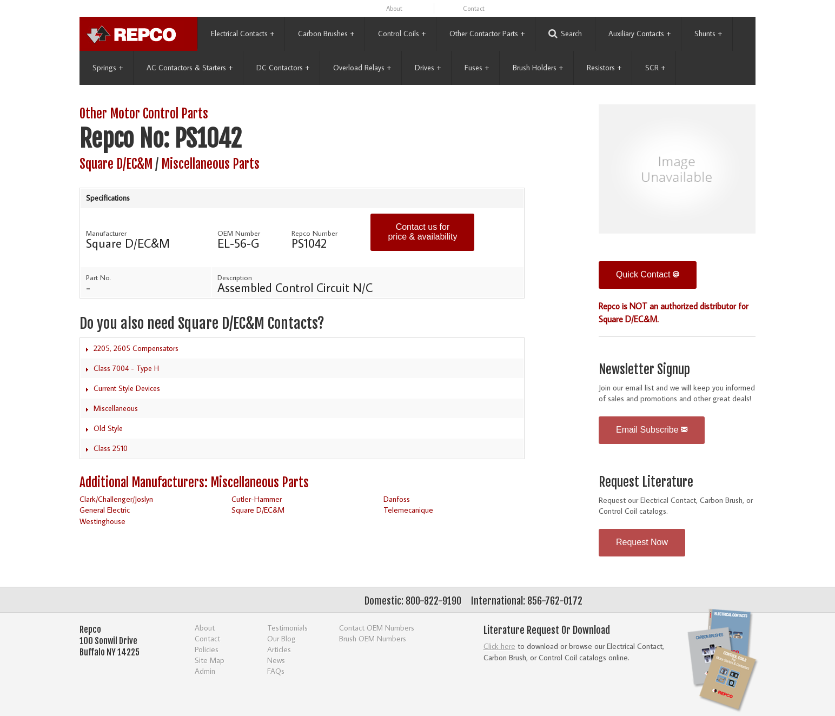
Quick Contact (647, 274)
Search (565, 34)
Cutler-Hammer (256, 499)
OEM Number (238, 233)
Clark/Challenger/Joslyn (116, 499)
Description (234, 277)
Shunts (708, 33)
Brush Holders (538, 68)
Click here (499, 646)
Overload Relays (362, 68)
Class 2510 (111, 448)
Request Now (642, 542)
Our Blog (281, 638)
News (276, 660)
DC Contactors (282, 68)
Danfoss (396, 499)
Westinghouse (102, 521)
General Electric (104, 510)
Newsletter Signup (644, 369)
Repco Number (314, 233)
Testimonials (287, 627)
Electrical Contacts (242, 33)
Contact (474, 8)
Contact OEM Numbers (376, 627)
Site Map (209, 660)
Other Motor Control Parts (143, 114)
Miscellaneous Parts (210, 164)
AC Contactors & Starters (190, 68)
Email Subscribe (651, 429)
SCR (655, 68)
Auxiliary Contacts (639, 33)
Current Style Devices (127, 388)
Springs (107, 68)
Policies (206, 649)
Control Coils (402, 33)
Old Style (108, 428)
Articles (279, 649)
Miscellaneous (116, 408)
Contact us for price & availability (422, 231)
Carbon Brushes (326, 33)
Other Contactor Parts (487, 33)
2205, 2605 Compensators (136, 348)
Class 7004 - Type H (126, 368)
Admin (205, 671)
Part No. (98, 277)
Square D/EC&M (116, 164)
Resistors (604, 68)
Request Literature (646, 482)
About (394, 8)
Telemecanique (408, 510)
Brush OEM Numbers (372, 638)
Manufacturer (106, 233)
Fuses (477, 68)
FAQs (275, 671)
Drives (428, 68)
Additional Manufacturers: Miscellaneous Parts (194, 482)
